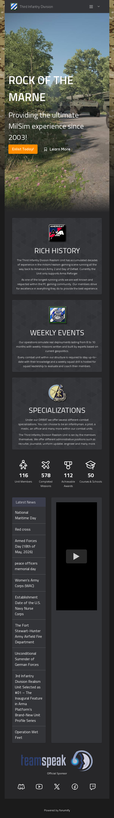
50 (91, 475)
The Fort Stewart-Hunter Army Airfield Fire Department (28, 633)
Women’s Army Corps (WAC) (27, 582)
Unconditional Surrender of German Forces (27, 658)
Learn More (56, 149)
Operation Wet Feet (26, 734)
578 (45, 475)
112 (68, 475)
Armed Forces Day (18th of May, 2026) (26, 546)
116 (23, 475)
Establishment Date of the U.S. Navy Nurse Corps (28, 605)
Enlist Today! (23, 149)
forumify (64, 810)
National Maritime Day (25, 515)
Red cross (23, 529)
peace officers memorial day (26, 566)
